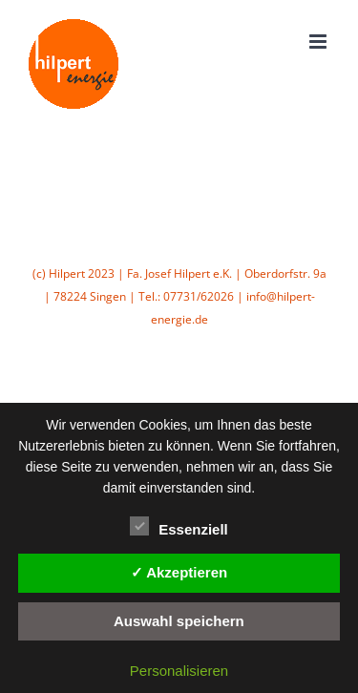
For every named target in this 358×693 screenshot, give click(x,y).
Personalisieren (179, 670)
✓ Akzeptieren (179, 572)
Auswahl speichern (179, 621)
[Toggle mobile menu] (319, 42)
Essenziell (179, 526)
